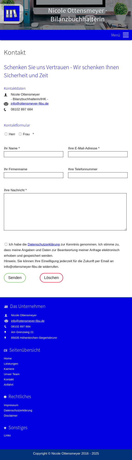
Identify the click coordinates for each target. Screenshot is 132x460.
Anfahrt (8, 384)
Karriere (9, 368)
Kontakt (9, 379)
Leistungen (11, 363)
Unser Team (12, 374)
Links (7, 435)
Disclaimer (10, 415)
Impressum (11, 405)
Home (8, 358)
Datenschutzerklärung (44, 244)
